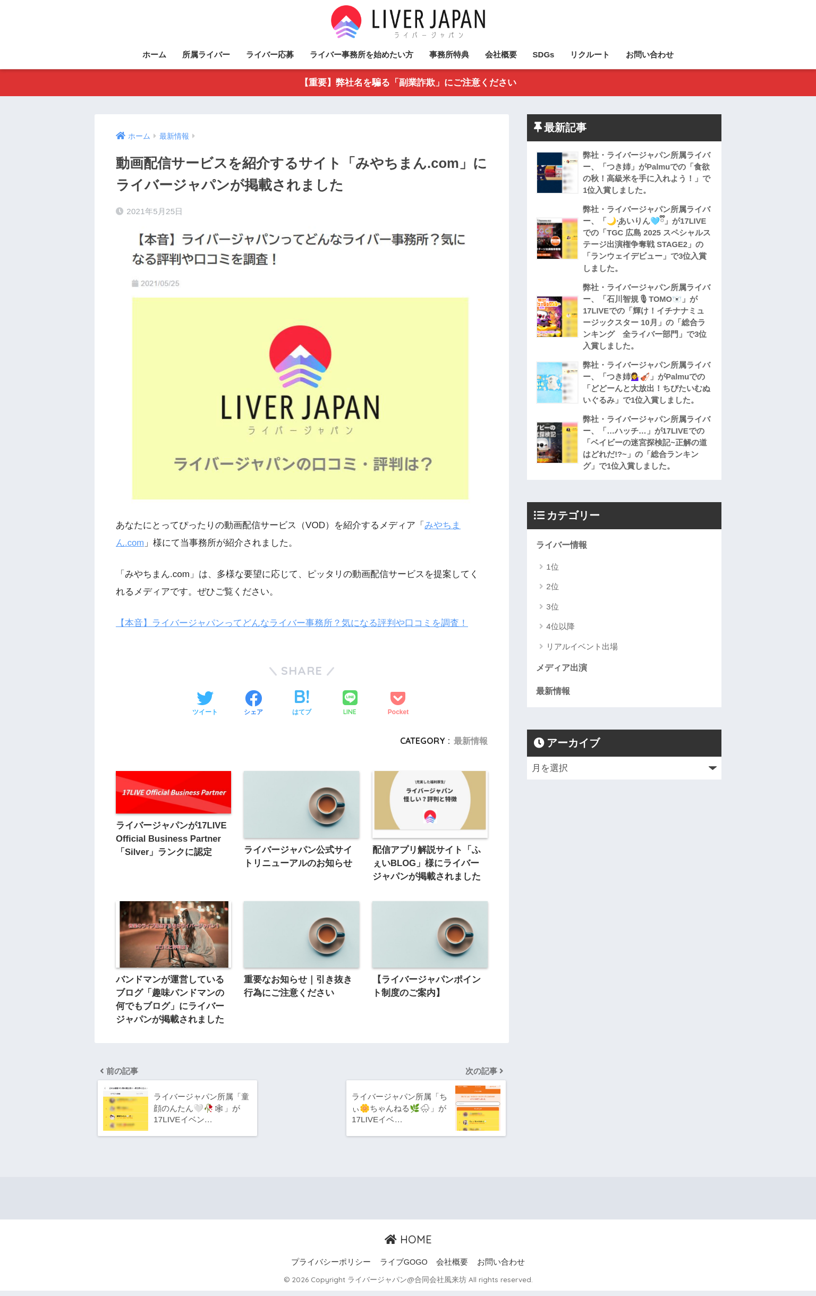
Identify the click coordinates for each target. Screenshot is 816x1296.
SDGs (544, 54)
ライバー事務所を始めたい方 (361, 54)
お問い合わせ (650, 54)
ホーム (154, 54)
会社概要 (501, 54)
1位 (552, 575)
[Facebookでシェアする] (253, 704)
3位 (552, 615)
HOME (408, 1244)
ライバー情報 (563, 553)
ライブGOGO (404, 1267)
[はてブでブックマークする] (301, 704)
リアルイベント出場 (582, 654)
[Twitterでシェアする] (205, 704)
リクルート (590, 54)
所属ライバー (206, 54)
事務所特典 (449, 54)
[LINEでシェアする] (350, 704)
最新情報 (471, 740)
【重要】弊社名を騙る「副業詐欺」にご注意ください (408, 83)
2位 (552, 595)
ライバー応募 (270, 54)
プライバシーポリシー (331, 1267)
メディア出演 (563, 677)
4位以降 (560, 635)
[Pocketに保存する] (398, 704)
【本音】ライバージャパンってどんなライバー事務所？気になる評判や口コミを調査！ (292, 624)
